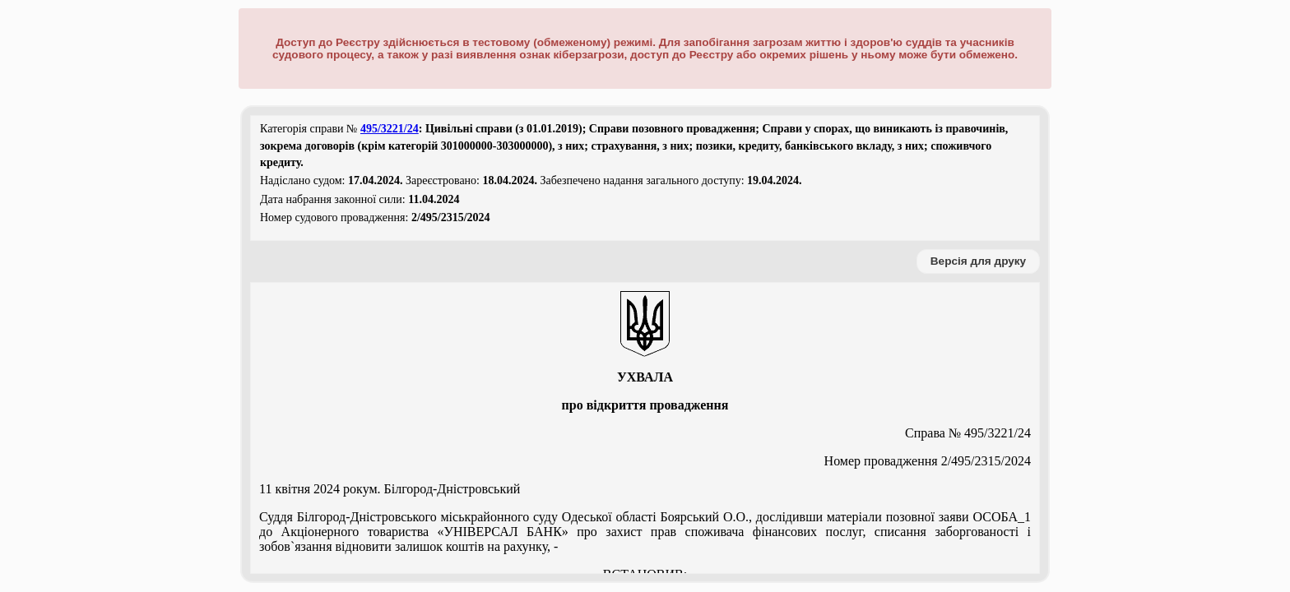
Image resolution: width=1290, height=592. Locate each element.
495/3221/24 (389, 129)
